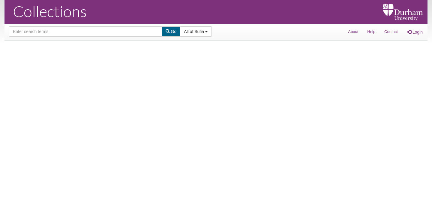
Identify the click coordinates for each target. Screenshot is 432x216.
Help (371, 31)
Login (415, 32)
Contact (391, 31)
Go (171, 31)
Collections (50, 11)
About (353, 31)
